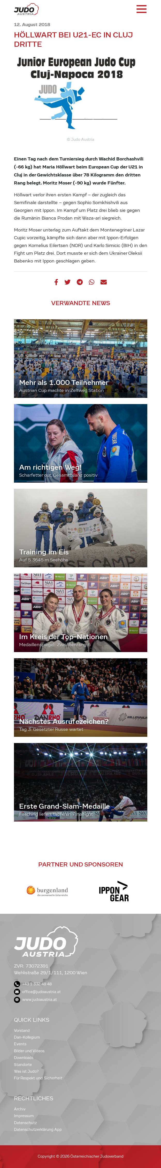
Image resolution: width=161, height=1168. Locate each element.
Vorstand (22, 1030)
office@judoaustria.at (37, 991)
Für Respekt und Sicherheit (38, 1078)
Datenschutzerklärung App (38, 1129)
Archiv (20, 1109)
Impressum (24, 1115)
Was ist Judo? (26, 1071)
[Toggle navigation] (141, 9)
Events (20, 1044)
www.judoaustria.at (35, 999)
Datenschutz (25, 1122)
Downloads (23, 1057)
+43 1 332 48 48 (33, 984)
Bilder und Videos (29, 1051)
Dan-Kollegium (27, 1037)
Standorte (23, 1064)
